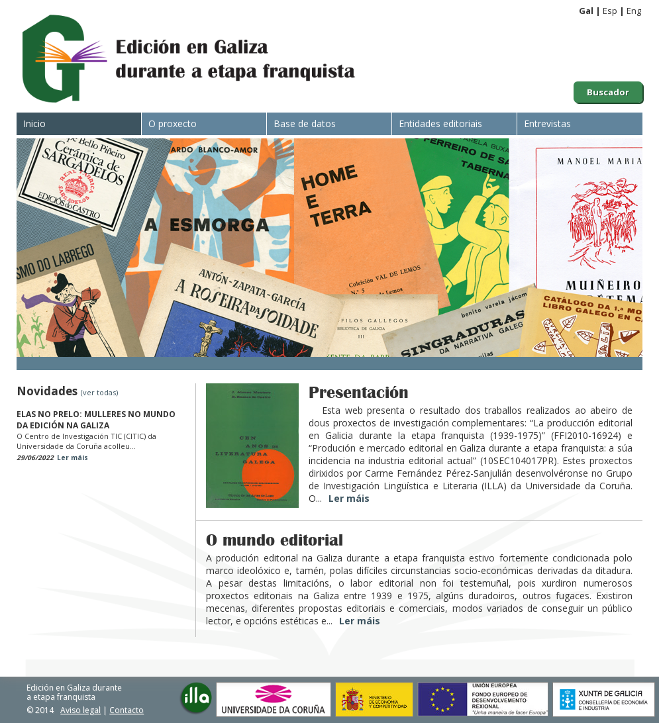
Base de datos (305, 123)
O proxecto (172, 123)
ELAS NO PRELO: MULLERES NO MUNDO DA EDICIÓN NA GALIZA (96, 420)
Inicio (34, 123)
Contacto (126, 710)
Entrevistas (547, 123)
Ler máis (72, 457)
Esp (610, 11)
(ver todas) (99, 392)
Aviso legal (80, 710)
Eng (634, 11)
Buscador (608, 92)
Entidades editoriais (440, 123)
